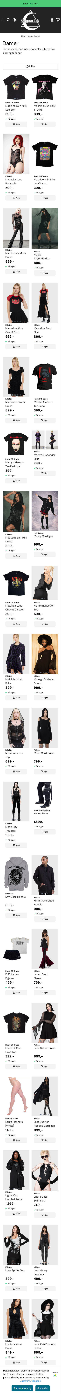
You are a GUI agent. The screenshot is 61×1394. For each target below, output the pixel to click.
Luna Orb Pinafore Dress (44, 1346)
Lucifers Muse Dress (13, 1346)
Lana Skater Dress (44, 1048)
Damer (37, 36)
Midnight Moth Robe (13, 681)
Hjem (24, 36)
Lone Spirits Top (14, 1270)
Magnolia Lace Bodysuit (13, 181)
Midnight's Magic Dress (44, 681)
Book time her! (30, 3)
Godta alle (42, 1388)
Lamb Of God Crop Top (13, 1050)
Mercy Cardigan (43, 536)
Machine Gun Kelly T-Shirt (44, 107)
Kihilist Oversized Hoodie (44, 902)
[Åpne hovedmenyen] (3, 20)
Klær (30, 36)
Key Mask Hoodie (15, 897)
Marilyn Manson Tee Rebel (43, 404)
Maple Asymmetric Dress (41, 257)
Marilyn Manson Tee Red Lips (14, 464)
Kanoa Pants (41, 813)
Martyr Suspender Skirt (44, 457)
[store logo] (30, 20)
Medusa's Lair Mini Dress (16, 539)
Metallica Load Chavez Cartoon (14, 607)
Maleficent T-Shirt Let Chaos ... (44, 181)
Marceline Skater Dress (15, 404)
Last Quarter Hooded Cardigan (44, 1123)
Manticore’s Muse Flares (15, 255)
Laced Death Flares (41, 976)
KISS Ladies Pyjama (12, 976)
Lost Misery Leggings (40, 1272)
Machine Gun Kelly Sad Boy (16, 107)
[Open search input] (8, 20)
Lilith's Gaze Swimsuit (40, 1198)
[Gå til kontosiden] (52, 20)
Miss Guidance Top (14, 755)
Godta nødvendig (22, 1388)
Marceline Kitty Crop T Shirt (14, 330)
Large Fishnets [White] (14, 1123)
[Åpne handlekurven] (58, 20)
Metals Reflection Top (44, 607)
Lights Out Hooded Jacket (14, 1197)
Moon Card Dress (44, 753)
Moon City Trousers (11, 828)
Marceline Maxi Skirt (43, 330)
